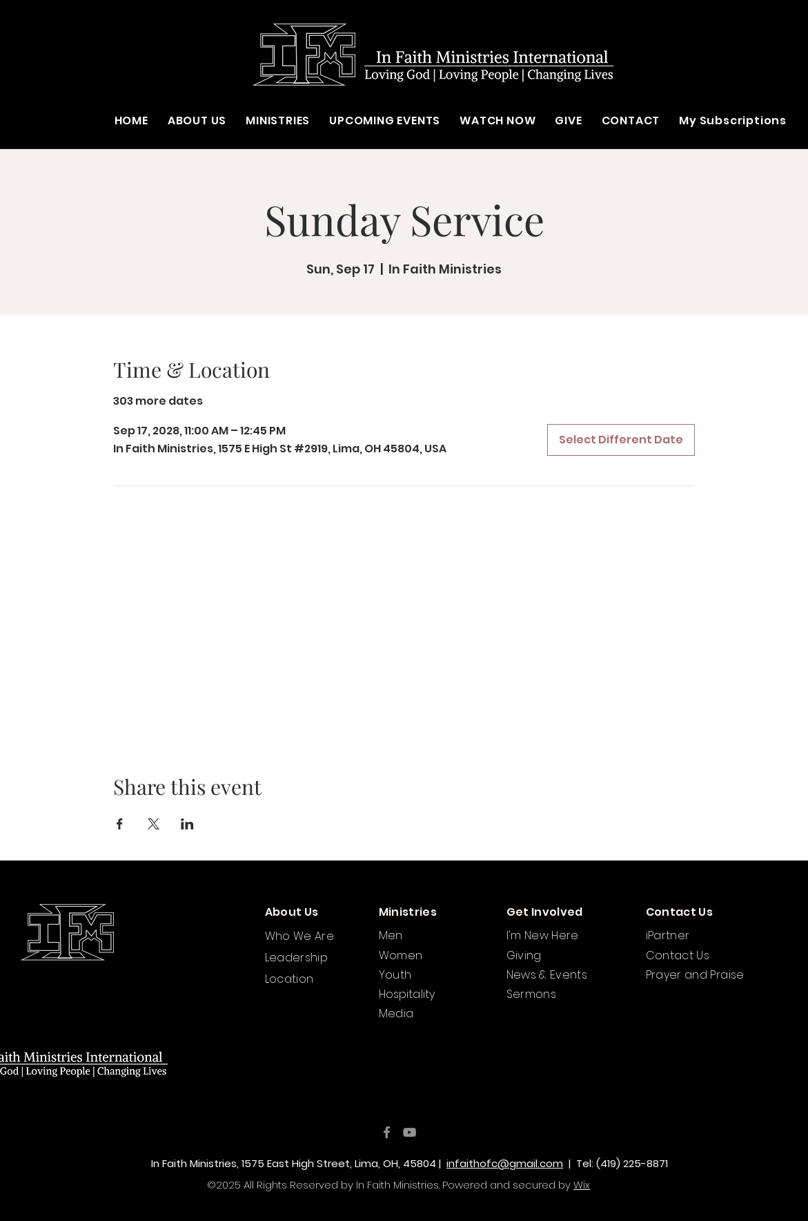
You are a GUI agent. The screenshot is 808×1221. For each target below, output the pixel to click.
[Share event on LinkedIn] (187, 823)
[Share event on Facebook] (119, 823)
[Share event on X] (153, 823)
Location (289, 979)
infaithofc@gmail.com (504, 1163)
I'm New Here (542, 935)
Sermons (531, 994)
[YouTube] (409, 1132)
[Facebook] (387, 1132)
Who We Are (300, 936)
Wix (581, 1184)
